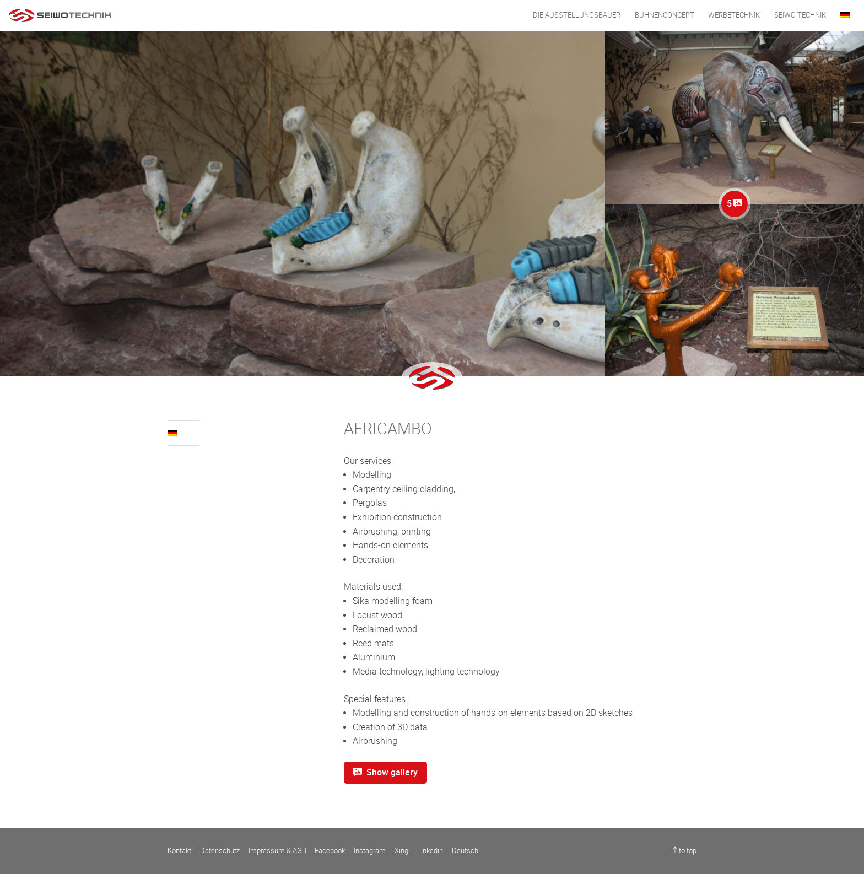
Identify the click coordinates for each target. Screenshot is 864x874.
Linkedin (430, 850)
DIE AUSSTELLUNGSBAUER (576, 15)
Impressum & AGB (277, 850)
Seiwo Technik (800, 15)
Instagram (370, 850)
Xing (401, 850)
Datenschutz (220, 850)
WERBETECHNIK (734, 15)
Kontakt (179, 850)
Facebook (330, 850)
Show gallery (385, 772)
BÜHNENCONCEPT (664, 15)
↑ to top (684, 850)
